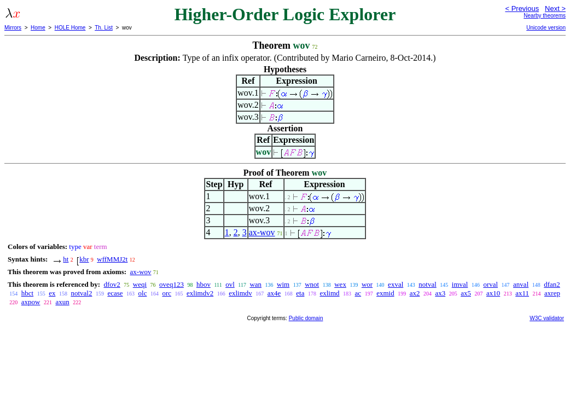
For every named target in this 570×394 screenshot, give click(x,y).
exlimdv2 (200, 293)
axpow (30, 302)
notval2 (81, 293)
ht (65, 259)
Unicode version (546, 28)
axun (62, 302)
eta (300, 293)
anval (520, 284)
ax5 (466, 293)
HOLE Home (70, 28)
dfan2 (552, 284)
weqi (140, 284)
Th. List (104, 28)
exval (395, 284)
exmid (385, 293)
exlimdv (240, 293)
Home (38, 28)
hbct (27, 293)
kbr (84, 259)
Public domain (306, 318)
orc (166, 293)
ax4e (274, 293)
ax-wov (262, 232)
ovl (230, 284)
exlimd (329, 293)
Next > (555, 8)
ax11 (522, 293)
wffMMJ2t (112, 259)
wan (255, 284)
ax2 (415, 293)
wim (283, 284)
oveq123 (171, 284)
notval (427, 284)
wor (367, 284)
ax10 (493, 293)
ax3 (440, 293)
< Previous (522, 8)
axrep (552, 293)
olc (142, 293)
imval (460, 284)
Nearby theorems (545, 16)
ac (358, 293)
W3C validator (547, 318)
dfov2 (111, 284)
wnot (312, 284)
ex (52, 293)
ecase (115, 293)
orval (490, 284)
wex (340, 284)
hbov (203, 284)
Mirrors (12, 28)
